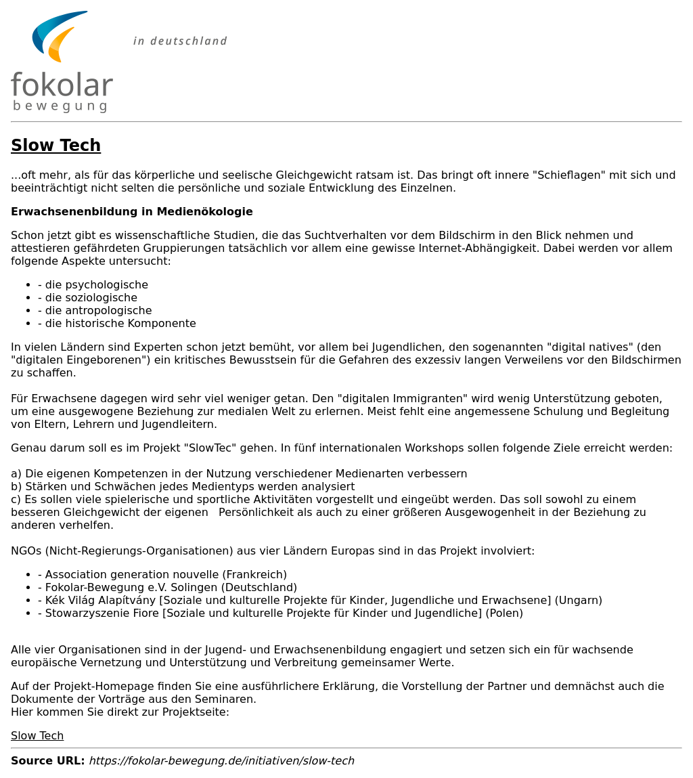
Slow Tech (37, 735)
